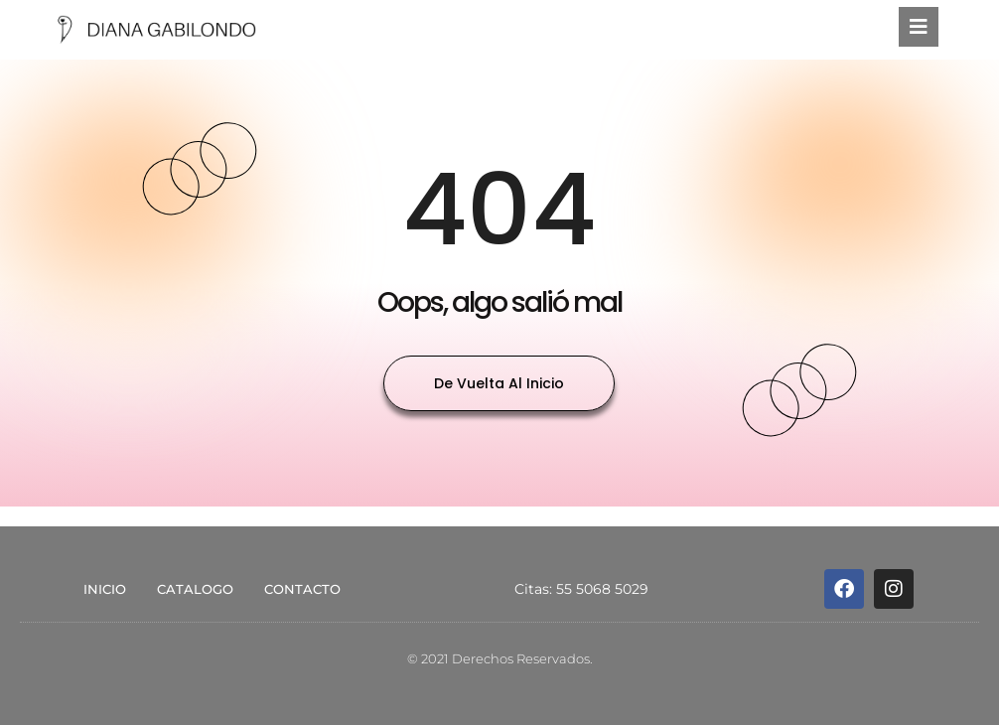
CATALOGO (195, 589)
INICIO (104, 589)
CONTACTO (302, 589)
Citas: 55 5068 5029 (581, 589)
